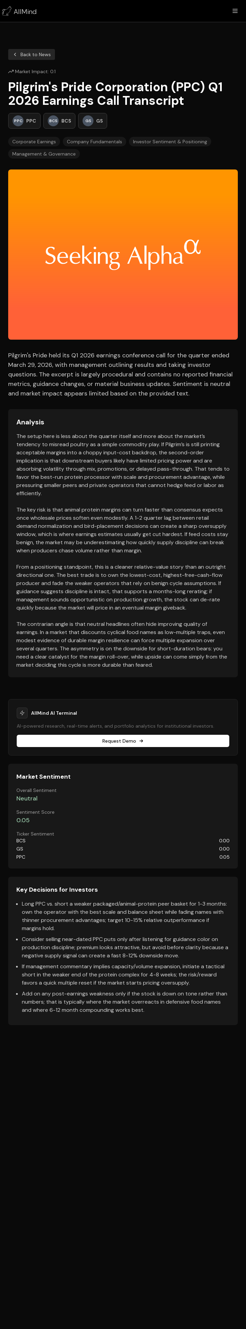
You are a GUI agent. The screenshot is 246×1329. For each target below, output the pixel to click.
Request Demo (123, 741)
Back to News (31, 54)
